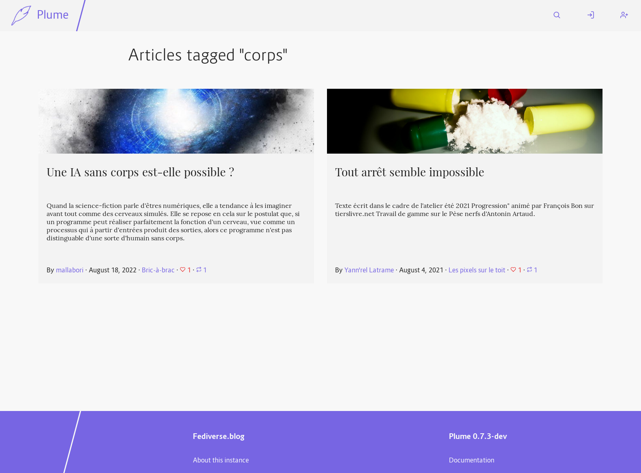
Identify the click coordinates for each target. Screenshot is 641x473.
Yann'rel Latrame (369, 270)
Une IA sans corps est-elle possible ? (140, 172)
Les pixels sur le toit (477, 270)
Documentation (471, 460)
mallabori (69, 270)
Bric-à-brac (158, 270)
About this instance (221, 460)
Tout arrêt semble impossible (409, 172)
